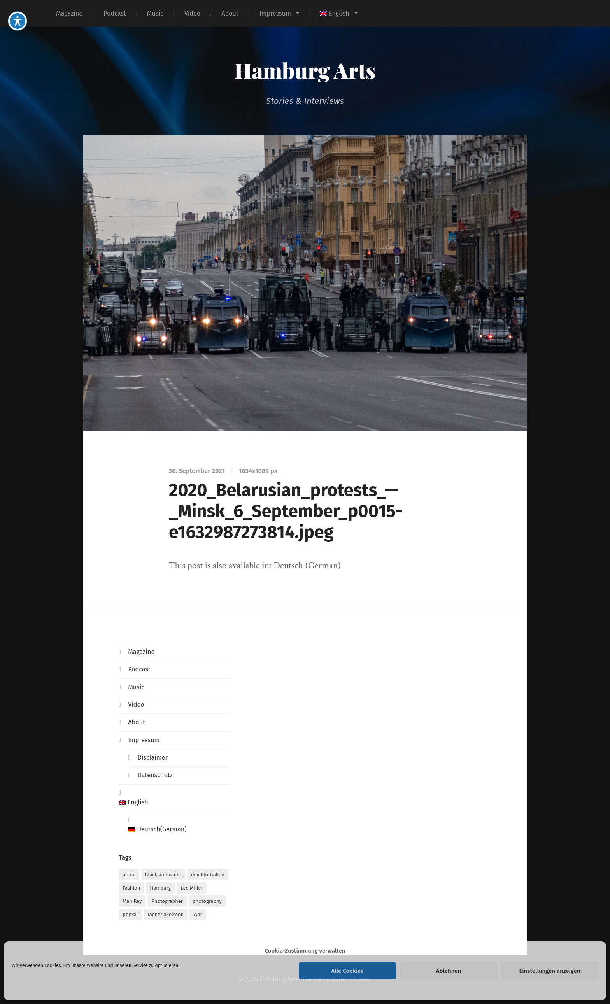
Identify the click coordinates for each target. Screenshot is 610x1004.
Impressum (275, 13)
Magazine (69, 13)
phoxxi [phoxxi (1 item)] (130, 914)
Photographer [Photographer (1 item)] (166, 901)
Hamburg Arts (305, 70)
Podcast (114, 13)
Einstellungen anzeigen (549, 970)
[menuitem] (338, 13)
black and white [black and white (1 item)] (163, 875)
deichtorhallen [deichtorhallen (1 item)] (207, 875)
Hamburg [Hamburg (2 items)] (160, 888)
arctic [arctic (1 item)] (129, 875)
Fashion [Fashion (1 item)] (131, 888)
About (229, 13)
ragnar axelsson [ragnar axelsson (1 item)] (165, 914)
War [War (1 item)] (197, 914)
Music (155, 13)
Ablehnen (448, 970)
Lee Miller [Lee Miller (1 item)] (192, 888)
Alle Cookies (347, 970)
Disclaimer (152, 757)
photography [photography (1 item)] (207, 901)
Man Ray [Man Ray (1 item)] (132, 901)
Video (192, 13)
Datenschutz (154, 775)
